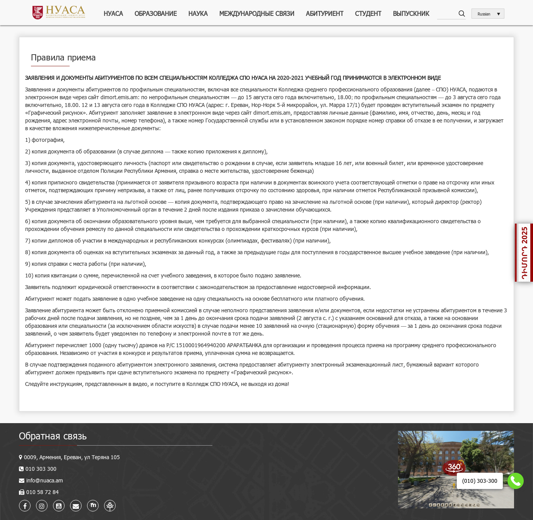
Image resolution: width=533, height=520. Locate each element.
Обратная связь (53, 435)
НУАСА (113, 13)
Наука (198, 13)
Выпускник (411, 13)
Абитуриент (324, 13)
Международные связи (256, 13)
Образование (156, 13)
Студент (368, 13)
